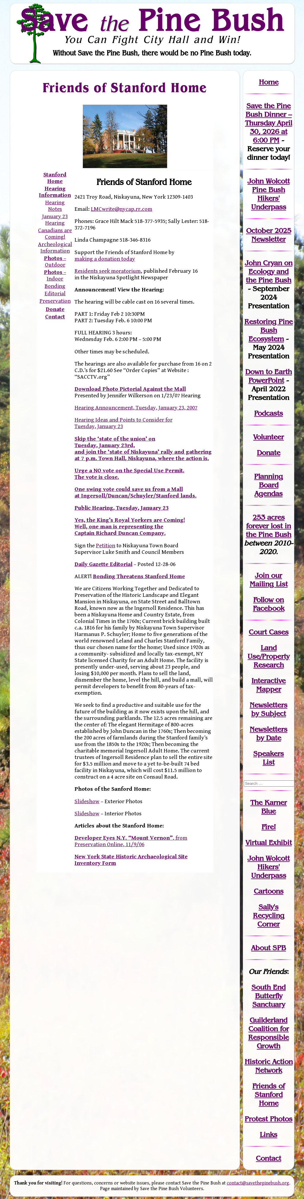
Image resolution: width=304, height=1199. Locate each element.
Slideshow (87, 801)
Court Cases (269, 632)
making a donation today (105, 259)
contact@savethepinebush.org (258, 1183)
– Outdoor (55, 261)
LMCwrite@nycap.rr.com (121, 209)
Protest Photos (268, 1119)
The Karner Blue (268, 806)
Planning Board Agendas (268, 485)
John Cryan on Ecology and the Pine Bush (268, 271)
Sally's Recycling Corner (268, 915)
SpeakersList (268, 757)
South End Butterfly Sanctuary (268, 996)
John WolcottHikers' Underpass (269, 867)
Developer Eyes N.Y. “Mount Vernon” (124, 838)
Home (268, 82)
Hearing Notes (55, 205)
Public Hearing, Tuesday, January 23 (122, 508)
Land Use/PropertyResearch (268, 656)
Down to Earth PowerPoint (268, 376)
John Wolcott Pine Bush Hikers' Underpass (269, 194)
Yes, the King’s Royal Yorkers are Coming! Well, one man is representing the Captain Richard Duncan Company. (130, 526)
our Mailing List (269, 579)
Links (268, 1134)
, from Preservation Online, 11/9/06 (131, 841)
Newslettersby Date (268, 733)
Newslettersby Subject (268, 709)
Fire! (269, 826)
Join (262, 575)
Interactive (268, 680)
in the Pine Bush (268, 530)
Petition (105, 545)
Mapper (268, 689)
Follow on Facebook (268, 604)
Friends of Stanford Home (125, 87)
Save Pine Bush (152, 19)
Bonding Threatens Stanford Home (139, 576)
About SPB (268, 947)
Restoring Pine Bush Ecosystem (268, 330)
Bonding (55, 286)
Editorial (55, 293)
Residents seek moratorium (108, 271)
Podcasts (268, 413)
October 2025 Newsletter (268, 234)
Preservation (55, 301)
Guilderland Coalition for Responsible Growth (268, 1033)
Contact (55, 316)
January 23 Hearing (55, 219)
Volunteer (268, 437)
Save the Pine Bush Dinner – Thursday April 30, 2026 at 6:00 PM (268, 122)
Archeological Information (55, 247)
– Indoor (55, 275)
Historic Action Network (269, 1065)
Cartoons (269, 891)
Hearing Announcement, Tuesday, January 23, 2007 (136, 407)
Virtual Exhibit (269, 842)
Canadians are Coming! (55, 233)
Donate (268, 452)
